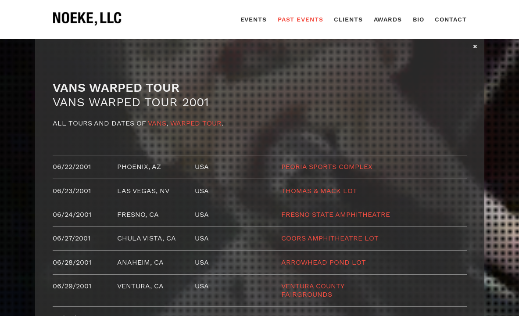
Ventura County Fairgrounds (312, 290)
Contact (450, 19)
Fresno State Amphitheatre (335, 214)
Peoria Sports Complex (326, 166)
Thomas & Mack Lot (319, 191)
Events (253, 19)
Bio (418, 19)
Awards (388, 19)
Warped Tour (196, 123)
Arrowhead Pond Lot (323, 262)
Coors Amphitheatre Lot (330, 238)
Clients (348, 19)
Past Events (300, 19)
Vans (157, 123)
